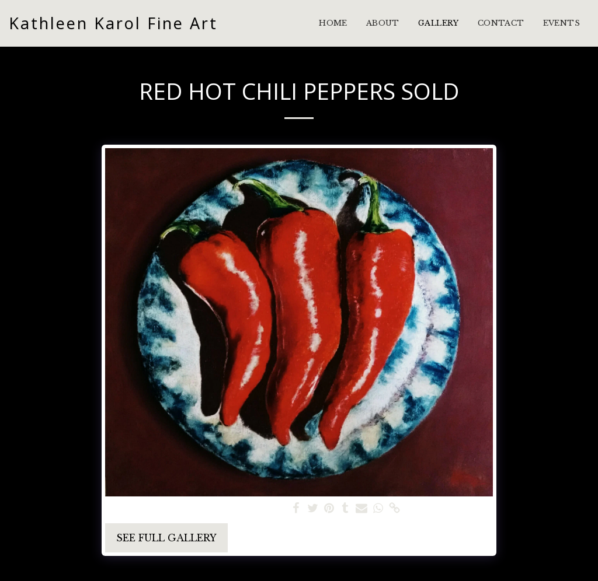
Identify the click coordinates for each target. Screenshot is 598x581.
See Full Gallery (166, 538)
